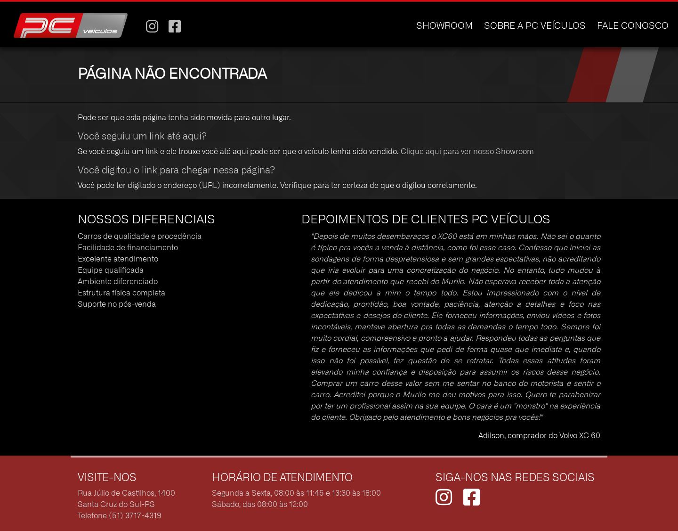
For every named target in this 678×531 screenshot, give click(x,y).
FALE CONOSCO (633, 26)
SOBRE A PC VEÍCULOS (535, 26)
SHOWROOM (444, 26)
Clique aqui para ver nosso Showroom (467, 151)
